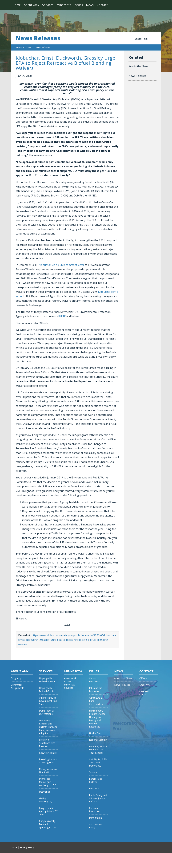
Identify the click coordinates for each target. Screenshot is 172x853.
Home (16, 5)
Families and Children (95, 780)
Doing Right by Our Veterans (46, 712)
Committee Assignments (17, 686)
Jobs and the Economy (95, 689)
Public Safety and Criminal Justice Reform (98, 798)
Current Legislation (94, 680)
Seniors (93, 772)
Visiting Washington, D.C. (48, 800)
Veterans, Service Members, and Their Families (98, 749)
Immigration (95, 817)
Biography (16, 678)
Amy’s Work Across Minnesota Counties (70, 683)
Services (47, 5)
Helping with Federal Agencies (48, 680)
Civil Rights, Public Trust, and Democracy (98, 762)
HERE (62, 316)
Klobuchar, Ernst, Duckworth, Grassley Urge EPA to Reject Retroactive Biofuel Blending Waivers (65, 63)
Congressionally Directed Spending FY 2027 (48, 824)
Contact (102, 5)
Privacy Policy (27, 847)
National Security (98, 739)
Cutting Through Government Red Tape (48, 701)
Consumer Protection (94, 809)
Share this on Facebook (151, 38)
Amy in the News (138, 66)
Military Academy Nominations (48, 770)
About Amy (31, 5)
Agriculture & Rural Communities (96, 701)
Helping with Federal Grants (46, 689)
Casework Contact (144, 693)
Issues (78, 5)
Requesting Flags (48, 752)
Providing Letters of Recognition (48, 761)
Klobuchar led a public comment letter (61, 265)
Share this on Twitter (154, 38)
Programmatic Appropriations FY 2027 (48, 811)
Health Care (95, 733)
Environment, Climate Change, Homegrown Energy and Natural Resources (97, 718)
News (90, 5)
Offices (143, 678)
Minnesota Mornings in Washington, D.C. (48, 782)
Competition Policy (95, 826)
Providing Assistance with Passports (47, 743)
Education (94, 788)
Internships (44, 791)
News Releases (38, 38)
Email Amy (144, 684)
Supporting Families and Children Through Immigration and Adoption (48, 727)
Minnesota (64, 5)
